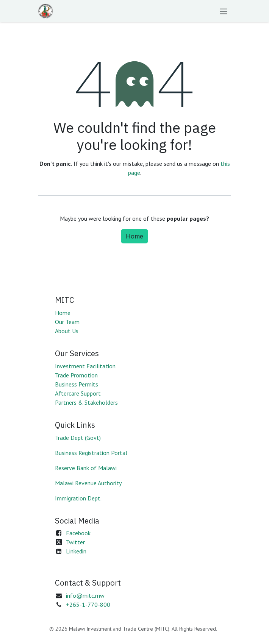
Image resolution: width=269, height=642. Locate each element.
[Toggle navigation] (223, 11)
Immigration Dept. (78, 498)
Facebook (78, 533)
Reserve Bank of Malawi (86, 468)
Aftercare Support (78, 393)
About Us (66, 331)
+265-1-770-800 (88, 604)
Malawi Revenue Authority (88, 483)
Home (134, 236)
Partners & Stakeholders (86, 402)
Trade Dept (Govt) (78, 437)
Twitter (75, 542)
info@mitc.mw (85, 595)
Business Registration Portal (91, 453)
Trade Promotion (76, 375)
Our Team (67, 322)
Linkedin (76, 551)
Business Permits (76, 384)
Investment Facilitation (85, 366)
